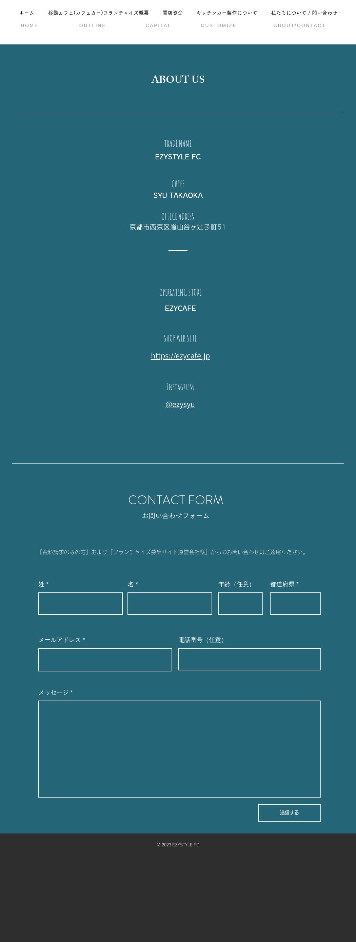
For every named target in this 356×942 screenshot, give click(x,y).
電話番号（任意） (202, 640)
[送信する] (289, 813)
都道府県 (282, 584)
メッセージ (53, 692)
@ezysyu (180, 403)
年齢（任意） (236, 584)
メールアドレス (59, 640)
